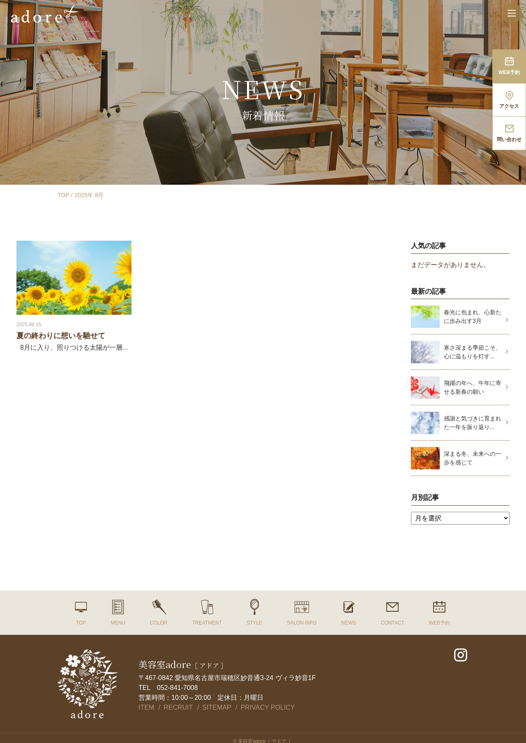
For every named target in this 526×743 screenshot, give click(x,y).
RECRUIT (178, 707)
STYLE (254, 623)
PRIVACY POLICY (268, 707)
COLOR (159, 623)
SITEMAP (216, 707)
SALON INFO (302, 623)
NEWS (348, 623)
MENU (118, 623)
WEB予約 (439, 623)
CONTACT (392, 623)
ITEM (146, 707)
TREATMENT (206, 623)
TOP (63, 195)
